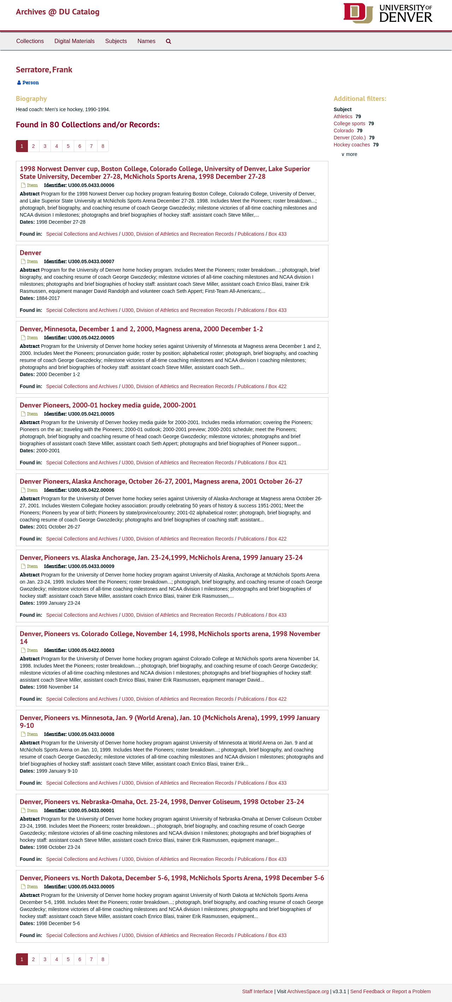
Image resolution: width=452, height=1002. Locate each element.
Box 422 (277, 386)
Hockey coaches (352, 144)
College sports (350, 123)
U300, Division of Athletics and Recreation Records (178, 234)
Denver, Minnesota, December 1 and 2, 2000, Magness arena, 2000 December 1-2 (141, 328)
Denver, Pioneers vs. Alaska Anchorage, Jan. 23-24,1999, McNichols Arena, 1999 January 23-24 (161, 557)
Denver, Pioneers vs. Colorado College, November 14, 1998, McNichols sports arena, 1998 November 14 (170, 637)
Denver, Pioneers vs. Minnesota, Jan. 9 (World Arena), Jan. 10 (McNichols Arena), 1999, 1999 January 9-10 (170, 721)
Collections (30, 41)
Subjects (116, 41)
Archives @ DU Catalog (58, 11)
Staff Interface (257, 991)
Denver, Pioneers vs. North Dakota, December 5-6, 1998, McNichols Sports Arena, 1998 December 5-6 (172, 877)
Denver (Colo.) (350, 137)
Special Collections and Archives (82, 234)
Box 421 (277, 462)
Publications (251, 234)
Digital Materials (74, 41)
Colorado (344, 130)
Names (146, 41)
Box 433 (277, 234)
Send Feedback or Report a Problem (390, 991)
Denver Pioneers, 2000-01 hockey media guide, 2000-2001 (108, 405)
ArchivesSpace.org (308, 991)
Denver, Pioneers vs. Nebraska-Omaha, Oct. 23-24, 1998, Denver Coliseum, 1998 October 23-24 (162, 801)
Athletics (344, 116)
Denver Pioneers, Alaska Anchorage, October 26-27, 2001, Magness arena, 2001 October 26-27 (161, 481)
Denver (30, 252)
